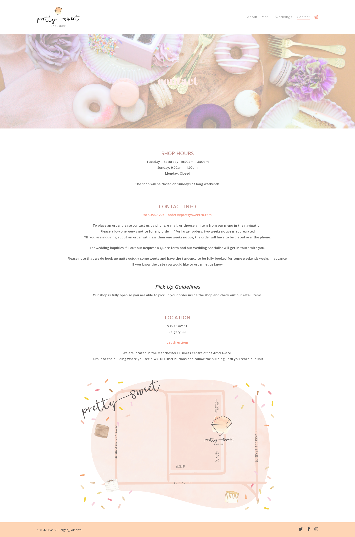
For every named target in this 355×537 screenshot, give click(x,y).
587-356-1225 (153, 215)
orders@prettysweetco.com (190, 215)
